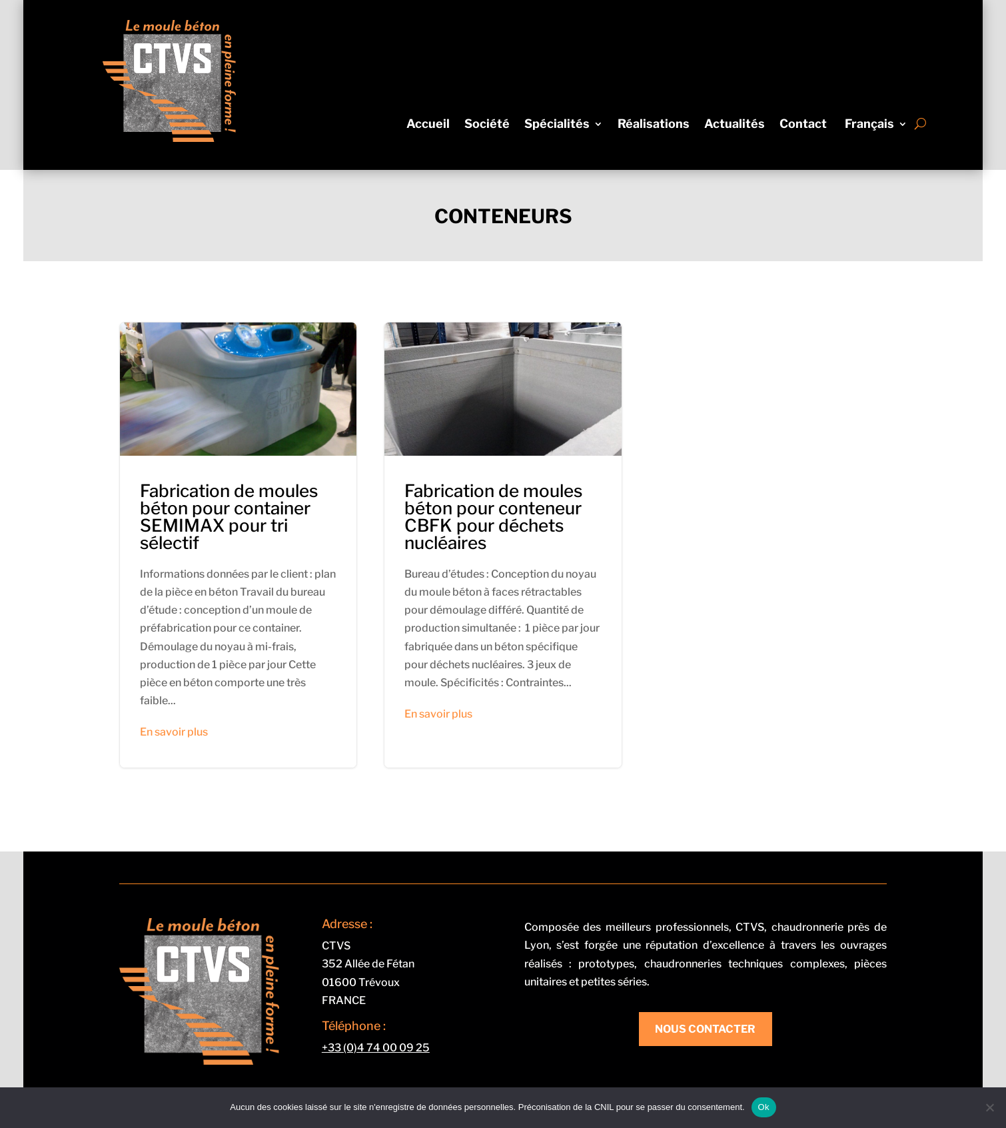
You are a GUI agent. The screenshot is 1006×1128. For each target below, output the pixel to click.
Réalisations (654, 125)
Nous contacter (705, 1029)
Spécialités (557, 125)
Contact (803, 125)
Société (487, 125)
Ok (763, 1107)
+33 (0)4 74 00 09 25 (376, 1047)
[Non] (989, 1107)
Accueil (428, 125)
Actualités (734, 125)
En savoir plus (174, 732)
